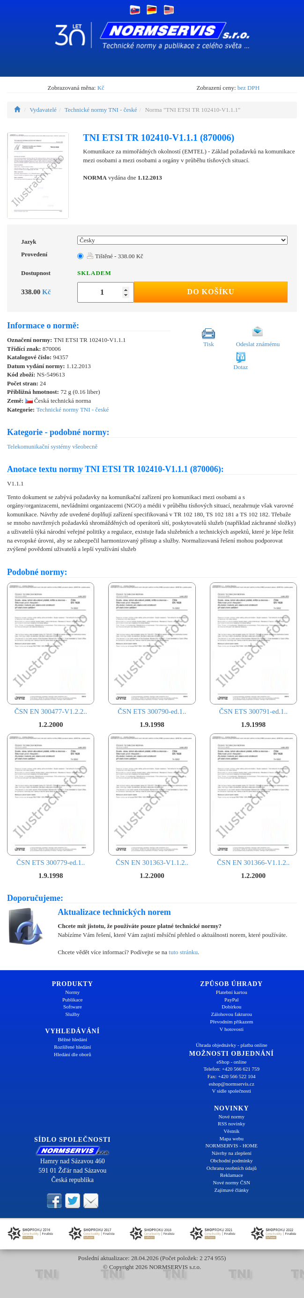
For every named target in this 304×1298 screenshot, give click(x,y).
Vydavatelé (43, 109)
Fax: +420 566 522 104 (232, 1076)
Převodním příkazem (231, 1021)
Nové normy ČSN (231, 1182)
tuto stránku (183, 952)
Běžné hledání (72, 1039)
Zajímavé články (231, 1190)
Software (72, 1006)
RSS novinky (231, 1123)
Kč (100, 87)
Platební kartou (231, 992)
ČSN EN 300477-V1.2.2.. (50, 648)
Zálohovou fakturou (231, 1014)
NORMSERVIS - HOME (231, 1145)
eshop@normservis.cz (231, 1084)
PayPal (231, 999)
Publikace (72, 999)
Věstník (231, 1131)
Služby (72, 1014)
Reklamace (231, 1175)
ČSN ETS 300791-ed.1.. (253, 648)
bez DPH (248, 87)
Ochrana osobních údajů (232, 1168)
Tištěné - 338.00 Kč (115, 256)
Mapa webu (231, 1138)
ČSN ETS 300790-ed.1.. (151, 648)
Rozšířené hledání (72, 1047)
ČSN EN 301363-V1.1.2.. (151, 799)
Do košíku (211, 292)
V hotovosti (232, 1029)
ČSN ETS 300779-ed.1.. (50, 799)
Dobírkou (231, 1006)
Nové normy (232, 1116)
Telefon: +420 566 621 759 (231, 1069)
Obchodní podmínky (231, 1160)
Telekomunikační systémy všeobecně (52, 446)
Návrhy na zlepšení (232, 1153)
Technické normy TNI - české (101, 109)
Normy (72, 992)
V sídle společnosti (231, 1091)
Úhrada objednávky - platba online (231, 1045)
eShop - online (231, 1062)
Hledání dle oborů (72, 1054)
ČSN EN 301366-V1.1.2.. (253, 799)
